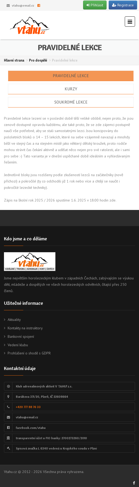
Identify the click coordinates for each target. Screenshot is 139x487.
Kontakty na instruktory (25, 328)
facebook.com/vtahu (31, 428)
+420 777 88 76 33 (28, 407)
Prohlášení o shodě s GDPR (29, 353)
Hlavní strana (14, 60)
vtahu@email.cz (23, 5)
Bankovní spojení (21, 336)
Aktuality (14, 319)
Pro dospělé (38, 60)
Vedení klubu (18, 345)
